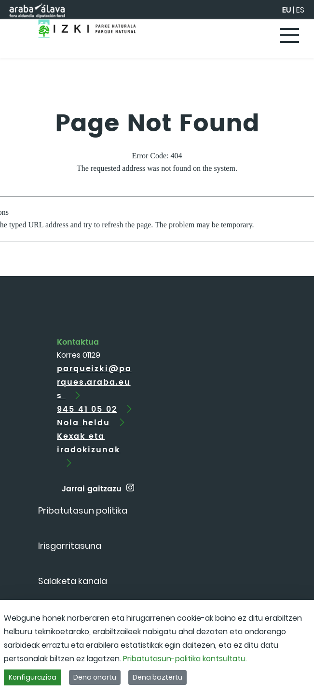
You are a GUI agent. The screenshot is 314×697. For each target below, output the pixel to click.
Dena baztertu (157, 677)
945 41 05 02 (87, 409)
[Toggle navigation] (290, 36)
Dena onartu (94, 677)
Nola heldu (83, 423)
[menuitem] (82, 510)
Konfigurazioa (32, 677)
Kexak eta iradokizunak (89, 443)
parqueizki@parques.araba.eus (94, 382)
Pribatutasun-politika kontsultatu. (185, 658)
